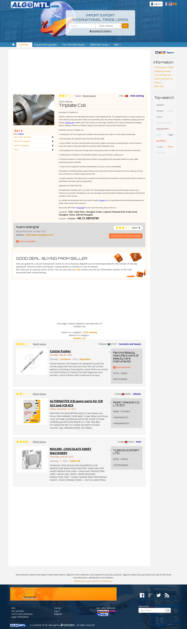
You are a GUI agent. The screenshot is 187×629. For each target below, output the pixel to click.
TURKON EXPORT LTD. (126, 452)
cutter (170, 110)
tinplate (77, 338)
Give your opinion (22, 137)
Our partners (17, 611)
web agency (54, 625)
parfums (161, 140)
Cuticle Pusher (60, 351)
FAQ (78, 269)
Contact (58, 608)
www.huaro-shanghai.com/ (39, 234)
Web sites (159, 86)
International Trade (163, 67)
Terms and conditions (22, 614)
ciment (159, 110)
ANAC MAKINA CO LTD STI (126, 404)
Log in (57, 611)
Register (58, 614)
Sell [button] (117, 44)
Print (16, 149)
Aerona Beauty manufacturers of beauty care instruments (125, 357)
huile (158, 134)
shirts (170, 146)
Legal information (20, 616)
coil (84, 338)
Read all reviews (22, 141)
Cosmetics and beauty (130, 344)
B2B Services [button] (100, 44)
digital (159, 116)
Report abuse (89, 95)
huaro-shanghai (27, 226)
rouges (159, 146)
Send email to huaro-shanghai (126, 235)
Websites (107, 581)
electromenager (164, 122)
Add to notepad (21, 145)
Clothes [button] (24, 44)
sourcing (160, 152)
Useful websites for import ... (163, 80)
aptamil (160, 104)
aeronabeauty (123, 367)
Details (78, 96)
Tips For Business (162, 75)
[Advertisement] (79, 72)
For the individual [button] (74, 44)
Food (138, 441)
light (171, 134)
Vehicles (137, 393)
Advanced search (100, 31)
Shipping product (162, 71)
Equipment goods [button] (46, 44)
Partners (97, 581)
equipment (162, 128)
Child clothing (137, 95)
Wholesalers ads (82, 581)
